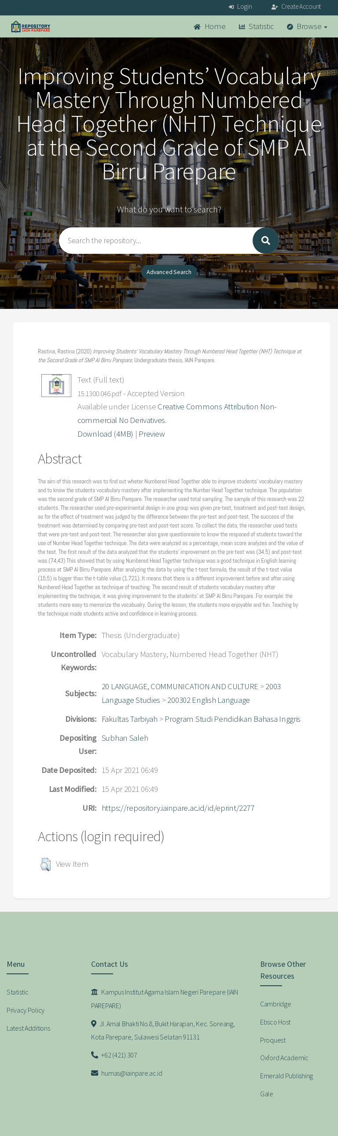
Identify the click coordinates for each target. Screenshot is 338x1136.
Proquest (273, 1040)
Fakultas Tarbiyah (130, 719)
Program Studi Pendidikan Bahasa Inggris (233, 719)
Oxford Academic (284, 1057)
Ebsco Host (275, 1021)
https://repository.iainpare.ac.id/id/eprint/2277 (178, 808)
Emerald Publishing (286, 1075)
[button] (45, 864)
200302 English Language (208, 700)
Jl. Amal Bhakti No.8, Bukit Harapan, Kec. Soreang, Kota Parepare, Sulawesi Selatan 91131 (163, 1030)
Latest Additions (28, 1028)
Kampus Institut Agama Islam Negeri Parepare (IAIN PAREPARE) (164, 999)
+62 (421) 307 (114, 1055)
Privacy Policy (25, 1010)
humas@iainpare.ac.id (126, 1073)
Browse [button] (307, 26)
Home (209, 26)
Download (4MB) (105, 434)
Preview (152, 434)
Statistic (256, 26)
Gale (266, 1093)
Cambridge (275, 1003)
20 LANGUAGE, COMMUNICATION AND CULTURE (180, 686)
